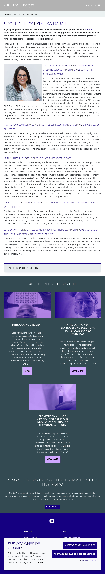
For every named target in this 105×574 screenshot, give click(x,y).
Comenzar (52, 507)
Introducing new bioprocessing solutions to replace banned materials (78, 329)
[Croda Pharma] (19, 4)
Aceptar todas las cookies (80, 545)
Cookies (40, 562)
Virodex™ (89, 29)
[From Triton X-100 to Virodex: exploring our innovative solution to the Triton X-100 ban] (52, 397)
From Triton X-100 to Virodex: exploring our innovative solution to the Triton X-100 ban (52, 421)
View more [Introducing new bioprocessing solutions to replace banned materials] (78, 371)
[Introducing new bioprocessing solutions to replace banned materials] (78, 305)
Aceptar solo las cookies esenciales (74, 554)
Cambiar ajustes (88, 561)
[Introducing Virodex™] (27, 305)
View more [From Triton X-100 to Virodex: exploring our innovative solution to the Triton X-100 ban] (52, 459)
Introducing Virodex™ (27, 324)
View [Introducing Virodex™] (27, 371)
